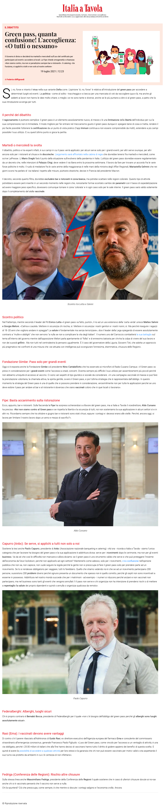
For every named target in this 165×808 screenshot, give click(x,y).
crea (130, 561)
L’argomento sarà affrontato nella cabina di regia (79, 154)
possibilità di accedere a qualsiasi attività (39, 750)
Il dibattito (12, 27)
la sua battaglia (144, 334)
